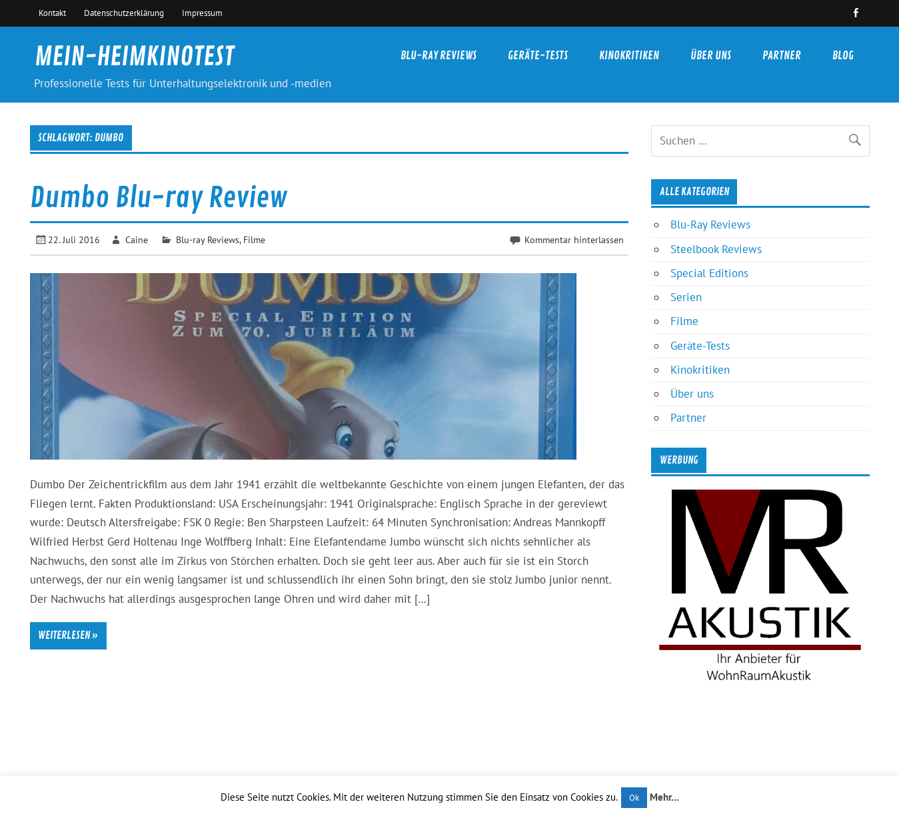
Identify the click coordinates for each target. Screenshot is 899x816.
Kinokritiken (629, 56)
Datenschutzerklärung (124, 13)
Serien (686, 297)
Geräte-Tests (538, 56)
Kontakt (52, 13)
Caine (136, 239)
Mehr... (664, 797)
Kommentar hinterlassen (574, 239)
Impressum (202, 13)
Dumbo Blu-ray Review (158, 198)
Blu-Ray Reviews (438, 56)
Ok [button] (634, 797)
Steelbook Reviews (716, 249)
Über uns (710, 56)
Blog (843, 56)
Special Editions (709, 273)
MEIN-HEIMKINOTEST (134, 57)
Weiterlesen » (68, 635)
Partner (781, 56)
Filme (254, 239)
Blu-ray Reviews (207, 239)
